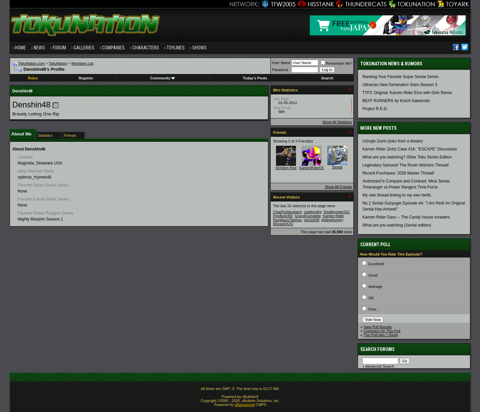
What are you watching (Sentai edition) (396, 225)
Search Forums (377, 349)
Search (327, 78)
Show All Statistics (337, 122)
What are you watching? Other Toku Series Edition (407, 157)
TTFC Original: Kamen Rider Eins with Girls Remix (407, 92)
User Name (281, 63)
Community (162, 78)
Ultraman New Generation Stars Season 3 (399, 84)
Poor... (374, 309)
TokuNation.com (31, 63)
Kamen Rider (333, 216)
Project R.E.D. (375, 108)
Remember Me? (336, 63)
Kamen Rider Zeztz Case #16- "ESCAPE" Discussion (409, 149)
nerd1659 (311, 220)
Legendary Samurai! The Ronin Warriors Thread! (405, 165)
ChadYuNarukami (287, 212)
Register (86, 78)
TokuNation (58, 63)
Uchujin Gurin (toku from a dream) (392, 141)
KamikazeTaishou (287, 220)
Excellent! (377, 264)
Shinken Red (285, 168)
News (39, 47)
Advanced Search (379, 366)
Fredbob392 (283, 216)
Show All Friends (338, 187)
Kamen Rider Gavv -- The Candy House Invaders (406, 217)
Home (20, 47)
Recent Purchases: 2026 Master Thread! (398, 173)
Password (280, 70)
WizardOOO (283, 224)
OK (371, 298)
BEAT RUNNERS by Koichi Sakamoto (396, 100)
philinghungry (332, 220)
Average (375, 287)
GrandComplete (308, 216)
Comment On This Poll (381, 331)
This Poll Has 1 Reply (380, 335)
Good (373, 275)
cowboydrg (312, 212)
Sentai (337, 167)
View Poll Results (377, 327)
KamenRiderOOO (313, 168)
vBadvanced (244, 405)
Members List (82, 63)
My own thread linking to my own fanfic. (397, 195)
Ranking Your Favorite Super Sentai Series (400, 76)
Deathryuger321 (337, 212)
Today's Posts (255, 78)
